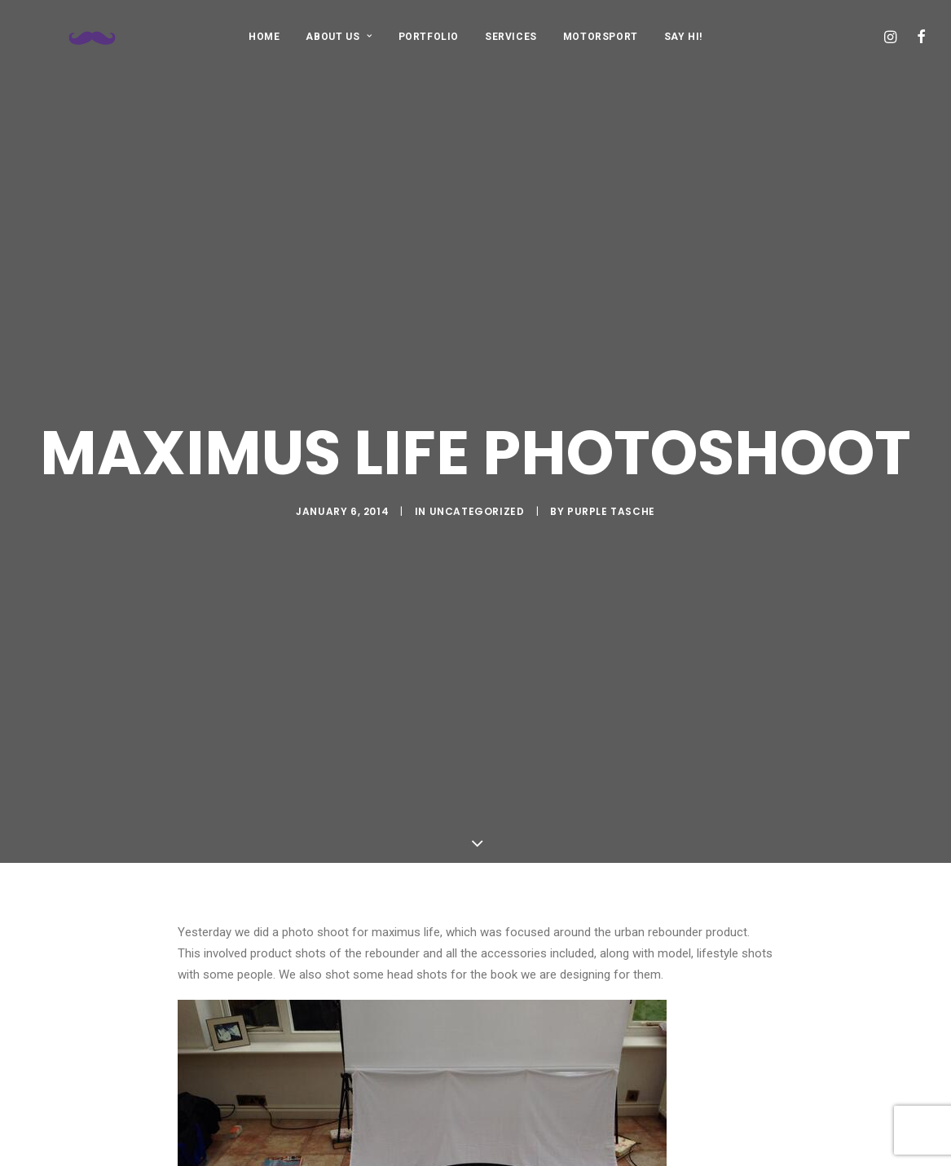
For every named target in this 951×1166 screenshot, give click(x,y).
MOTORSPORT (600, 36)
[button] (893, 36)
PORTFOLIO (428, 36)
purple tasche (611, 470)
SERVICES (511, 36)
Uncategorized (477, 470)
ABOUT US (339, 36)
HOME (264, 36)
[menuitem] (264, 36)
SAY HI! (683, 36)
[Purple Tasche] (70, 36)
